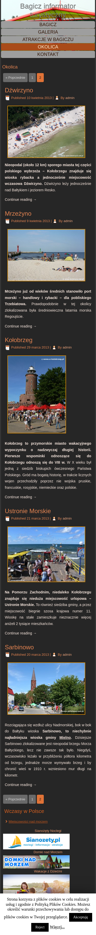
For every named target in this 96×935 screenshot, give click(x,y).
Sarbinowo (19, 647)
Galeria (48, 32)
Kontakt (48, 54)
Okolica (48, 46)
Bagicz (48, 24)
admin (69, 98)
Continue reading (21, 199)
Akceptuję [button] (80, 917)
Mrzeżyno (18, 213)
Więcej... (57, 927)
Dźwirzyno (19, 90)
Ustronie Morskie (28, 511)
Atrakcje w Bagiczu (48, 39)
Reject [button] (40, 927)
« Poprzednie (15, 77)
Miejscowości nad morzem (28, 821)
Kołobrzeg (19, 339)
